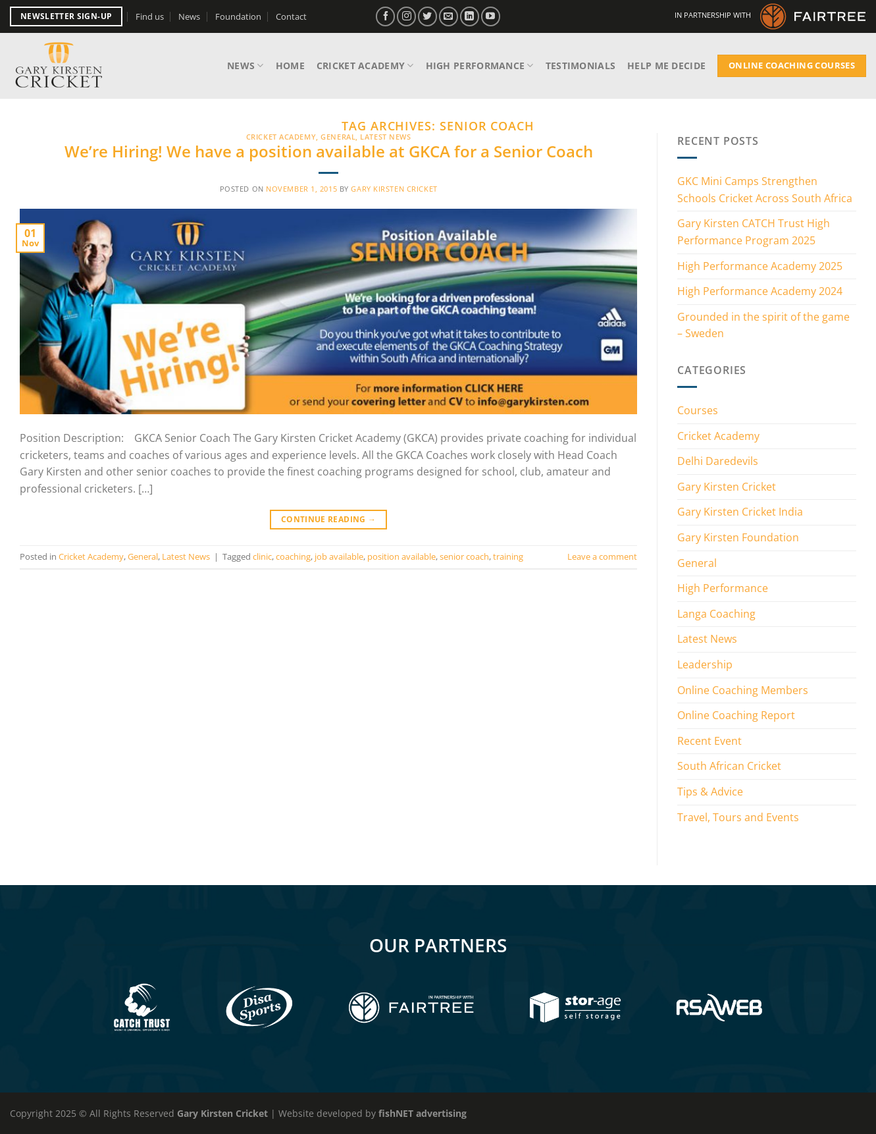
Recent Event (709, 741)
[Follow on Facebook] (385, 16)
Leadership (705, 664)
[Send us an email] (448, 16)
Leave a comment (602, 556)
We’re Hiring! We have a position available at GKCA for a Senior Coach (328, 151)
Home (290, 65)
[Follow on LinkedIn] (469, 16)
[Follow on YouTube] (490, 16)
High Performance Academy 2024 (759, 291)
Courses (697, 410)
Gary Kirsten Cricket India (740, 511)
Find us (150, 16)
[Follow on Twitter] (427, 16)
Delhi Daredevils (717, 461)
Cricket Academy (365, 65)
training (508, 556)
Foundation (238, 16)
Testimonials (580, 65)
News (189, 16)
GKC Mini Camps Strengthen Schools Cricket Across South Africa (764, 189)
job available (339, 556)
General (338, 137)
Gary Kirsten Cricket (394, 189)
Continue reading (328, 519)
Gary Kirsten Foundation (738, 537)
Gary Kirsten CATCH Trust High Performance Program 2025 (753, 232)
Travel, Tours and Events (738, 817)
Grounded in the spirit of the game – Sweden (763, 325)
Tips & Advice (710, 791)
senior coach (464, 556)
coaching (293, 556)
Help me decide (666, 65)
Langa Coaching (716, 614)
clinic (262, 556)
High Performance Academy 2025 (759, 266)
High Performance (480, 65)
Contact (291, 16)
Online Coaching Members (742, 690)
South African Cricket (729, 766)
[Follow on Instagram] (406, 16)
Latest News (385, 137)
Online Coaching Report (736, 715)
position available (401, 556)
